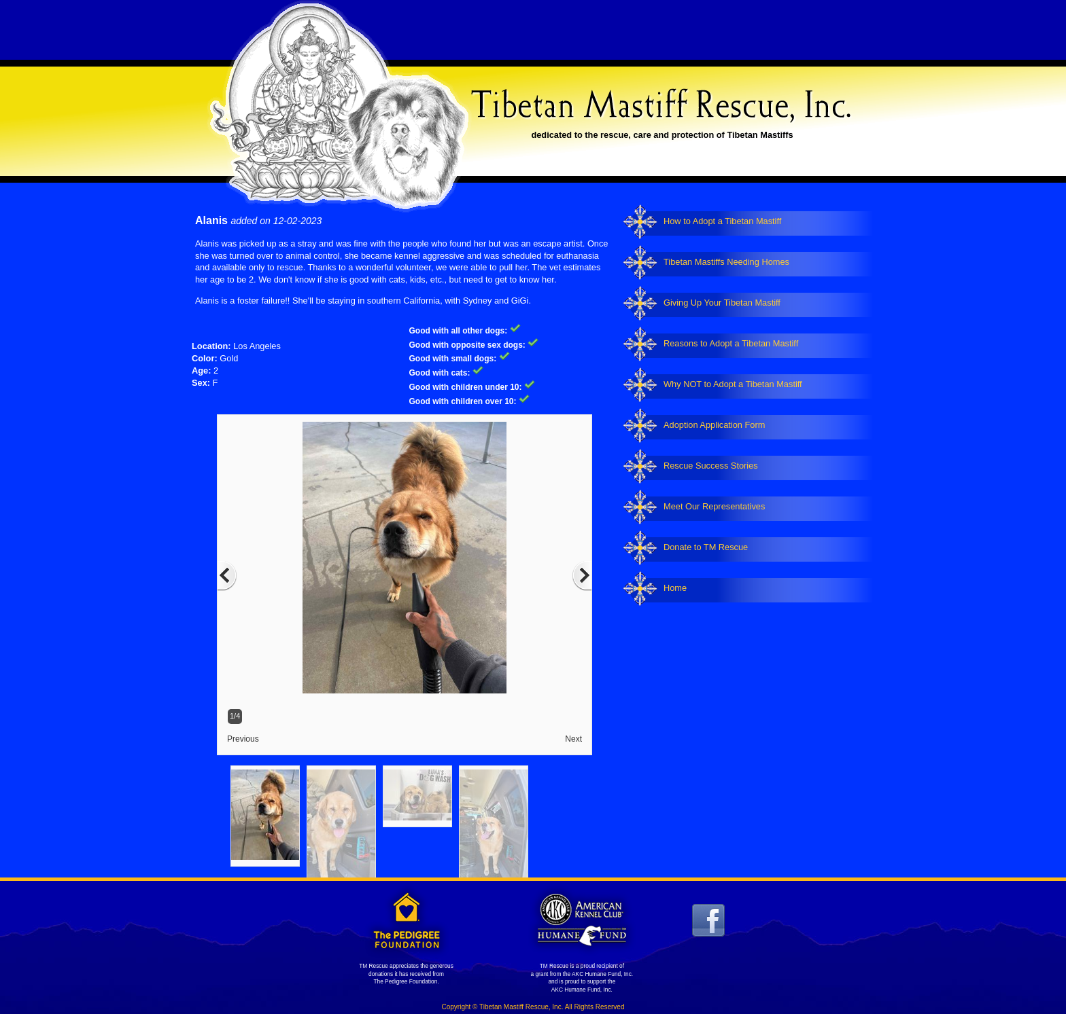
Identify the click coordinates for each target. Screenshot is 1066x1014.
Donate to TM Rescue (706, 547)
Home (675, 588)
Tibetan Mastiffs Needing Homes (726, 262)
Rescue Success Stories (711, 465)
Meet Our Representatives (714, 506)
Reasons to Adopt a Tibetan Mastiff (731, 343)
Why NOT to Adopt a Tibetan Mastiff (733, 384)
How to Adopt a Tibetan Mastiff (722, 221)
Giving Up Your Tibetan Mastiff (722, 302)
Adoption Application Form (714, 425)
